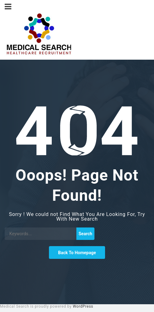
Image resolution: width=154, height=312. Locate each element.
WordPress (83, 306)
